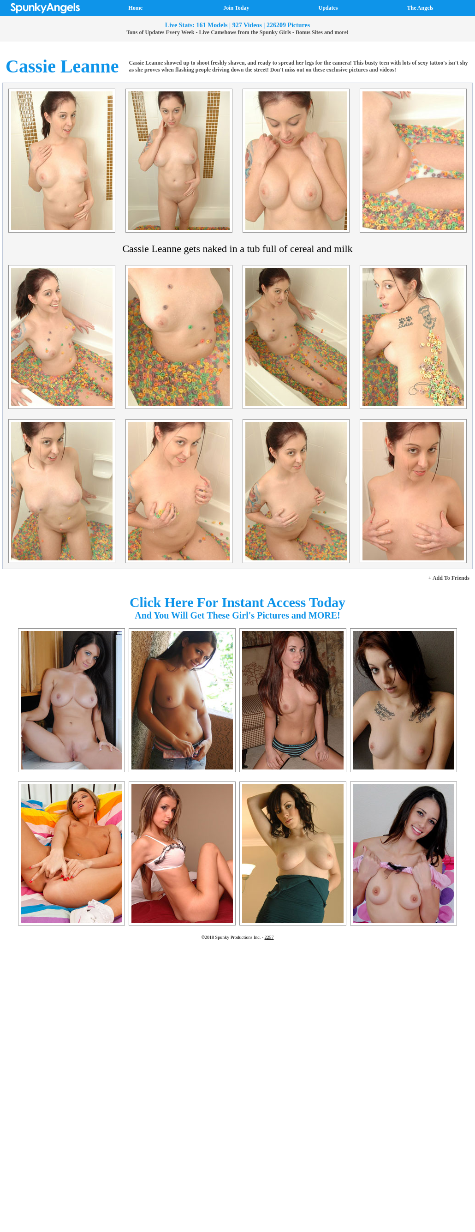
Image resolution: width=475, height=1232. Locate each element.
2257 (269, 937)
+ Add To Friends (448, 578)
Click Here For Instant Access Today (237, 602)
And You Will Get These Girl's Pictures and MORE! (237, 615)
